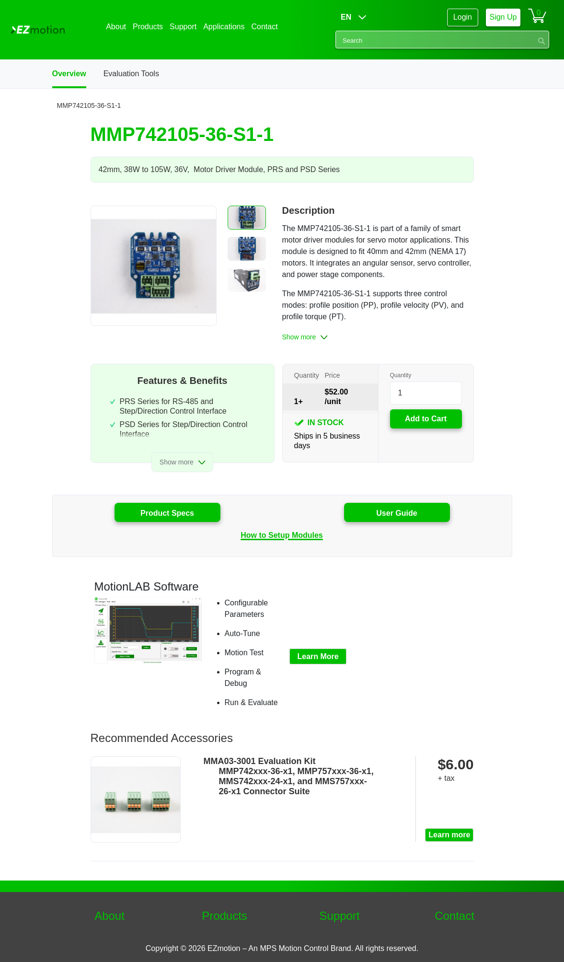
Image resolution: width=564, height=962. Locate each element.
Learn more (449, 835)
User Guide (396, 513)
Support (339, 916)
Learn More (317, 656)
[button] (247, 218)
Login (462, 17)
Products (224, 916)
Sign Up (503, 17)
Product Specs (167, 513)
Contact (454, 916)
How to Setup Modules (282, 535)
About (109, 916)
